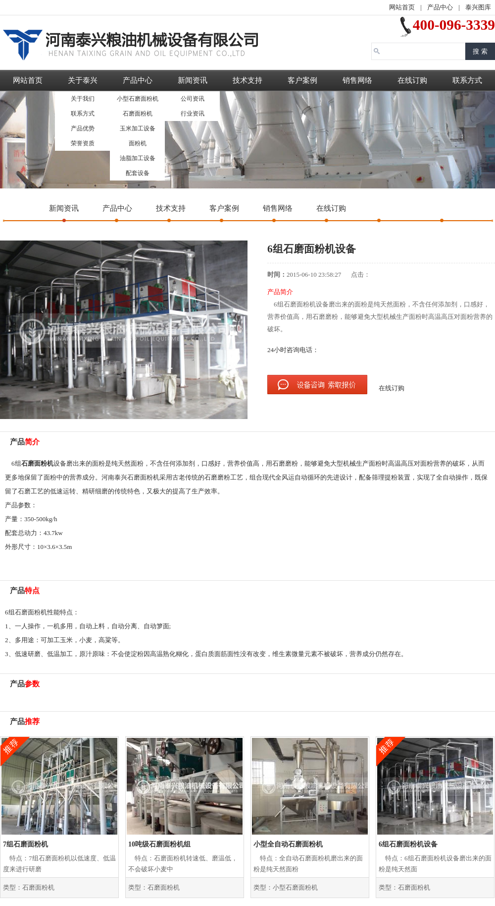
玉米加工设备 (137, 128)
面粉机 (138, 143)
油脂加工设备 (137, 158)
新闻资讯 (192, 80)
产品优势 (83, 128)
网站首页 (402, 7)
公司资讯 (192, 98)
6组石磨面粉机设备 (408, 844)
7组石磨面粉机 (25, 844)
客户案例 (302, 80)
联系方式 (83, 113)
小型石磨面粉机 (137, 98)
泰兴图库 (478, 7)
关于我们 (83, 98)
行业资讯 (192, 113)
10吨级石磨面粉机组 (159, 844)
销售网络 (357, 80)
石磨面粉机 (137, 113)
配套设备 (137, 173)
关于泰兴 (83, 80)
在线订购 (412, 80)
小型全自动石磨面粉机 (288, 844)
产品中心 (440, 7)
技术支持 (247, 80)
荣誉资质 (83, 143)
